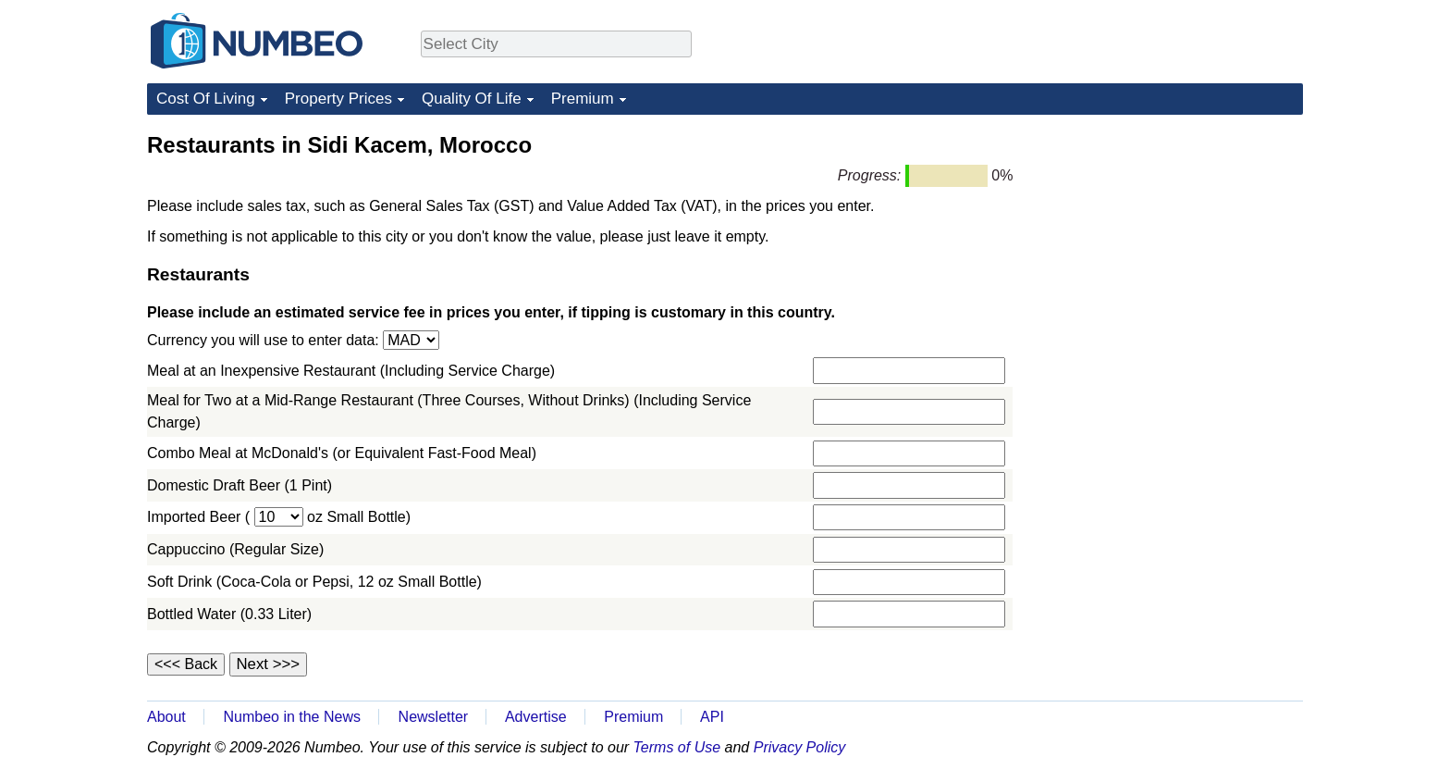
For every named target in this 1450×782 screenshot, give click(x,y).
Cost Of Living (205, 98)
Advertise (536, 717)
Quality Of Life (472, 98)
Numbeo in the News (292, 717)
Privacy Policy (800, 747)
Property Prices (338, 98)
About (166, 717)
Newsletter (434, 717)
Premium (582, 98)
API (712, 717)
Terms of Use (677, 747)
